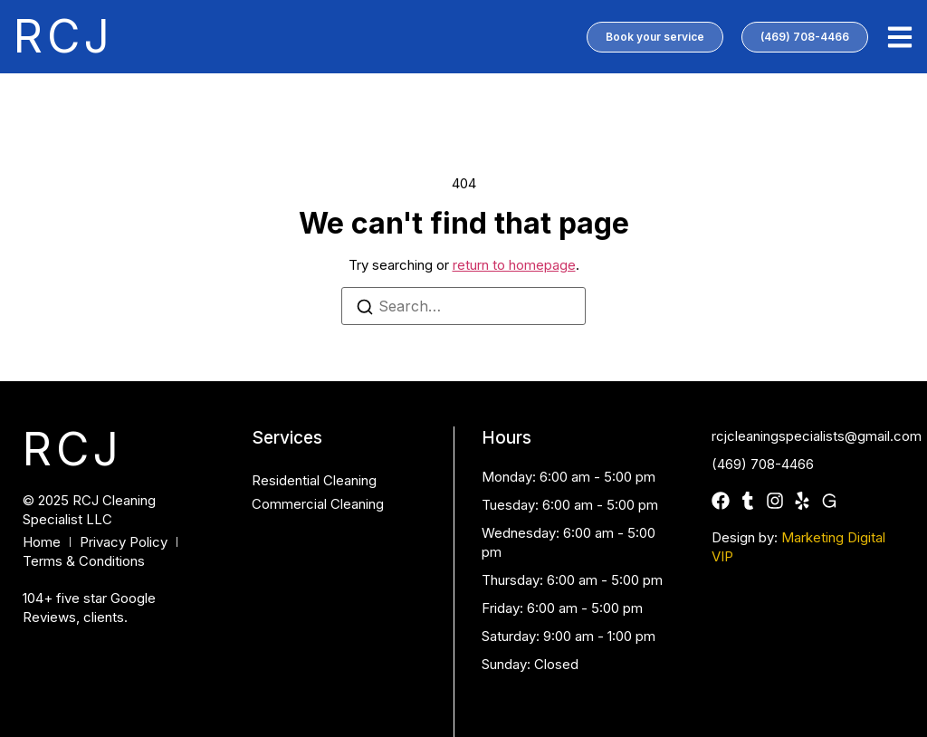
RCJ (64, 36)
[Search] (365, 309)
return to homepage (514, 264)
